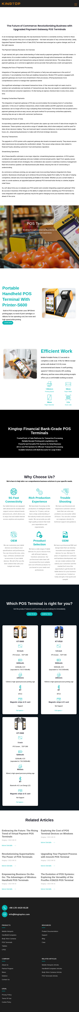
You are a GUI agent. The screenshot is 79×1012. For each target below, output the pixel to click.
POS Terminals (7, 942)
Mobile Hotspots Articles (50, 965)
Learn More (8, 322)
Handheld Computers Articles (52, 968)
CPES (4, 950)
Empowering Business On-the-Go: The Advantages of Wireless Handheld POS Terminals (19, 878)
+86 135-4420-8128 (18, 907)
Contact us (6, 979)
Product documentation (50, 931)
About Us (5, 965)
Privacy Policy (7, 995)
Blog (43, 939)
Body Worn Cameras (9, 939)
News (4, 972)
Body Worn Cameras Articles (52, 972)
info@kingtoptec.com (19, 914)
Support (44, 935)
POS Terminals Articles (50, 976)
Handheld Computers (9, 935)
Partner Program (7, 968)
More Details (9, 847)
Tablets (4, 946)
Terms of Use (6, 998)
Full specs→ (20, 710)
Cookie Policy (6, 1002)
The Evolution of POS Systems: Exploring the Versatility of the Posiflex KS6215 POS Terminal (58, 878)
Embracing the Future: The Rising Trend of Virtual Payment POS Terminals (20, 835)
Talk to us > (32, 614)
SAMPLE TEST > (47, 614)
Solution (4, 976)
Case (43, 942)
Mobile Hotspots (7, 931)
